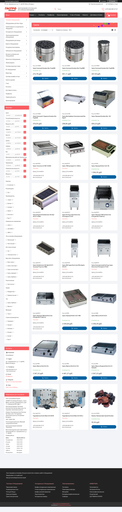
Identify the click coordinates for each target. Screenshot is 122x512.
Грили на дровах (10, 85)
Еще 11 (9, 223)
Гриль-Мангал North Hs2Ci (99, 321)
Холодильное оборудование (14, 37)
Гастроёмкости (94, 492)
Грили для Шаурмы (11, 499)
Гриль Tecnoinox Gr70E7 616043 (42, 171)
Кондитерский (94, 499)
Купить (46, 83)
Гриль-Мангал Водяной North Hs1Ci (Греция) (102, 372)
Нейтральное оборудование (14, 56)
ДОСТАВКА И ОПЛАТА (96, 501)
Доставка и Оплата (39, 20)
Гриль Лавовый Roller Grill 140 (100, 171)
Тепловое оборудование (13, 25)
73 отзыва (103, 1)
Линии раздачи (10, 68)
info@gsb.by (9, 381)
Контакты (45, 15)
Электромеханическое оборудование (12, 41)
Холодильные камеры (41, 501)
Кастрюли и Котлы (95, 494)
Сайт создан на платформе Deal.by (61, 508)
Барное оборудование (12, 49)
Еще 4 (9, 344)
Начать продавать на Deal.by (12, 1)
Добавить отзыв (113, 4)
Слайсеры (65, 501)
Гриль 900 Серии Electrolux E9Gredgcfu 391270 (73, 271)
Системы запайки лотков (13, 81)
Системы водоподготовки (13, 71)
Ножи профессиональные (97, 497)
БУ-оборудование (11, 75)
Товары (35, 15)
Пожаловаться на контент (64, 510)
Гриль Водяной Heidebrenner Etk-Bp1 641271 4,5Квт (43, 220)
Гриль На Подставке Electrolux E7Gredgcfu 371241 (71, 220)
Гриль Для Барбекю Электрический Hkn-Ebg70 (74, 122)
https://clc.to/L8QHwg (11, 392)
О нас (7, 88)
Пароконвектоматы (11, 492)
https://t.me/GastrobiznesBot (14, 387)
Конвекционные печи (12, 494)
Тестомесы (65, 492)
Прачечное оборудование (13, 64)
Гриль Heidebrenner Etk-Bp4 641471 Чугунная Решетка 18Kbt (43, 271)
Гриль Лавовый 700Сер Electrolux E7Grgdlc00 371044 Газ (101, 220)
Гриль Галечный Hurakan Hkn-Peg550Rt (103, 73)
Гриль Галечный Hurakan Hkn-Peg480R (73, 73)
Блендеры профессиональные (70, 499)
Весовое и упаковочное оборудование (12, 60)
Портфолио (54, 15)
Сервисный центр (11, 102)
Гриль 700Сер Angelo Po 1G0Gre (71, 171)
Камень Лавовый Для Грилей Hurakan (103, 421)
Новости (88, 15)
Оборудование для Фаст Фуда (14, 28)
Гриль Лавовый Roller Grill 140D (71, 321)
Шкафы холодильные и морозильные (45, 492)
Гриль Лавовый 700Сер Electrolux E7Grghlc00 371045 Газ (42, 321)
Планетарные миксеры (68, 494)
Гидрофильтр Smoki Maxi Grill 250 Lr (72, 421)
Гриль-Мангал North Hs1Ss (41, 371)
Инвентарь (9, 78)
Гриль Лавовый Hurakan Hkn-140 (101, 121)
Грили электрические (12, 501)
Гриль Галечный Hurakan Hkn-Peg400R (44, 73)
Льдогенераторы (39, 499)
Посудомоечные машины (13, 52)
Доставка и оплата (11, 95)
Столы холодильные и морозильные (45, 494)
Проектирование (65, 15)
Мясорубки (65, 497)
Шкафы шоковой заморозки (42, 497)
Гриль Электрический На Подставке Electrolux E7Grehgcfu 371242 (102, 271)
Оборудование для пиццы (13, 45)
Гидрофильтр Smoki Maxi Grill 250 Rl (43, 421)
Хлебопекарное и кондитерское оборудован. (15, 32)
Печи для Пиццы (10, 497)
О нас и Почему (78, 15)
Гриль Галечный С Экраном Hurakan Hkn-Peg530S (45, 122)
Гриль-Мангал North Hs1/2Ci (70, 371)
